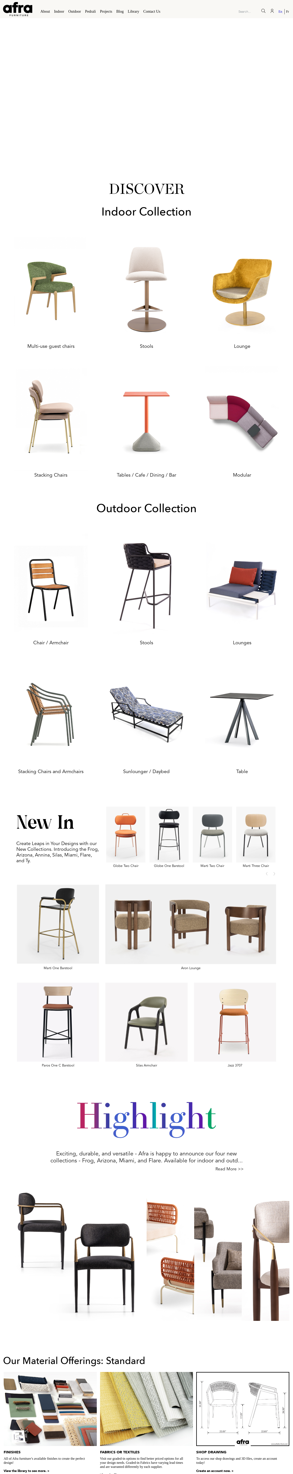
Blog (120, 11)
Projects (106, 11)
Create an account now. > (215, 1417)
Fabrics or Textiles (120, 1398)
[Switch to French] (287, 11)
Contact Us (151, 11)
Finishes (12, 1398)
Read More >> (229, 1169)
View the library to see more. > (26, 1417)
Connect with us (228, 1453)
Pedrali (90, 11)
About (45, 11)
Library (133, 11)
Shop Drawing (211, 1398)
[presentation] (266, 874)
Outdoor (74, 11)
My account (281, 1453)
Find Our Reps (256, 1453)
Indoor (59, 11)
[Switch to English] (280, 11)
